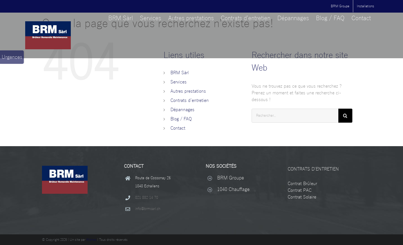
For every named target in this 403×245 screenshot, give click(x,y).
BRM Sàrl (179, 72)
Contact (177, 128)
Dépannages (182, 109)
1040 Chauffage (233, 189)
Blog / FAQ (181, 119)
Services (178, 82)
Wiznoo (91, 240)
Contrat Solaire (302, 197)
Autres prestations (188, 91)
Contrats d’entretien (189, 100)
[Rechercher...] (295, 116)
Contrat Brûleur (302, 183)
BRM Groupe (230, 178)
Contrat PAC (299, 190)
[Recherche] (345, 116)
